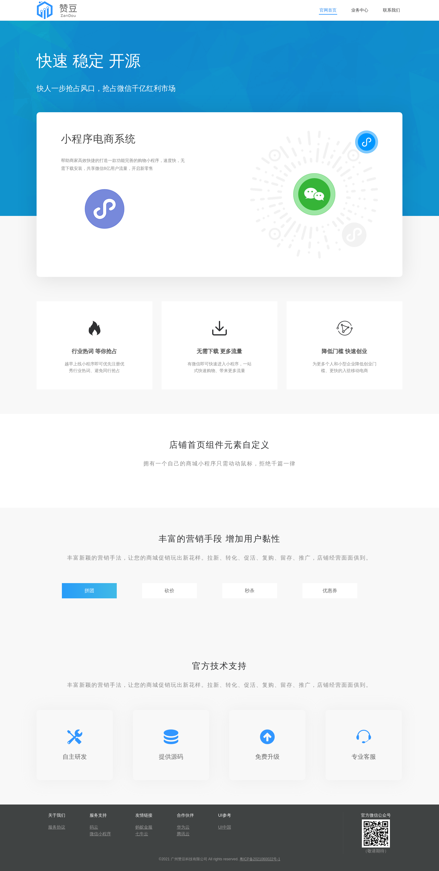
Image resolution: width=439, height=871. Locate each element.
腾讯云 (183, 833)
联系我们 (391, 10)
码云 (94, 827)
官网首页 (328, 10)
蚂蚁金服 (143, 827)
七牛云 (141, 833)
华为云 (183, 827)
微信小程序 (100, 833)
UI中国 (224, 827)
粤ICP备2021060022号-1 (260, 859)
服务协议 (56, 827)
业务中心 (359, 10)
